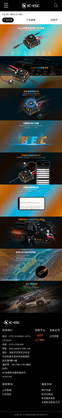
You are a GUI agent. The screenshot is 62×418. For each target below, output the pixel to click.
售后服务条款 (48, 398)
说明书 (54, 20)
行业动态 (6, 394)
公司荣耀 (54, 336)
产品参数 (31, 20)
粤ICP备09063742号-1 (43, 414)
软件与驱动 (47, 394)
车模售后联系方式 (50, 402)
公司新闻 (6, 390)
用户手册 (46, 390)
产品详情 (8, 20)
